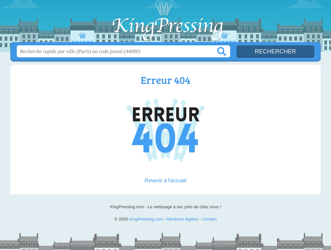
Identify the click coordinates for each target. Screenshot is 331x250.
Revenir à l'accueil (165, 180)
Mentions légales (182, 219)
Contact (209, 219)
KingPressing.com (165, 23)
